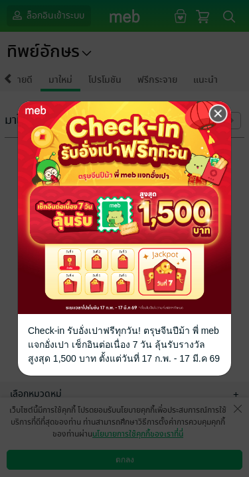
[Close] (218, 114)
